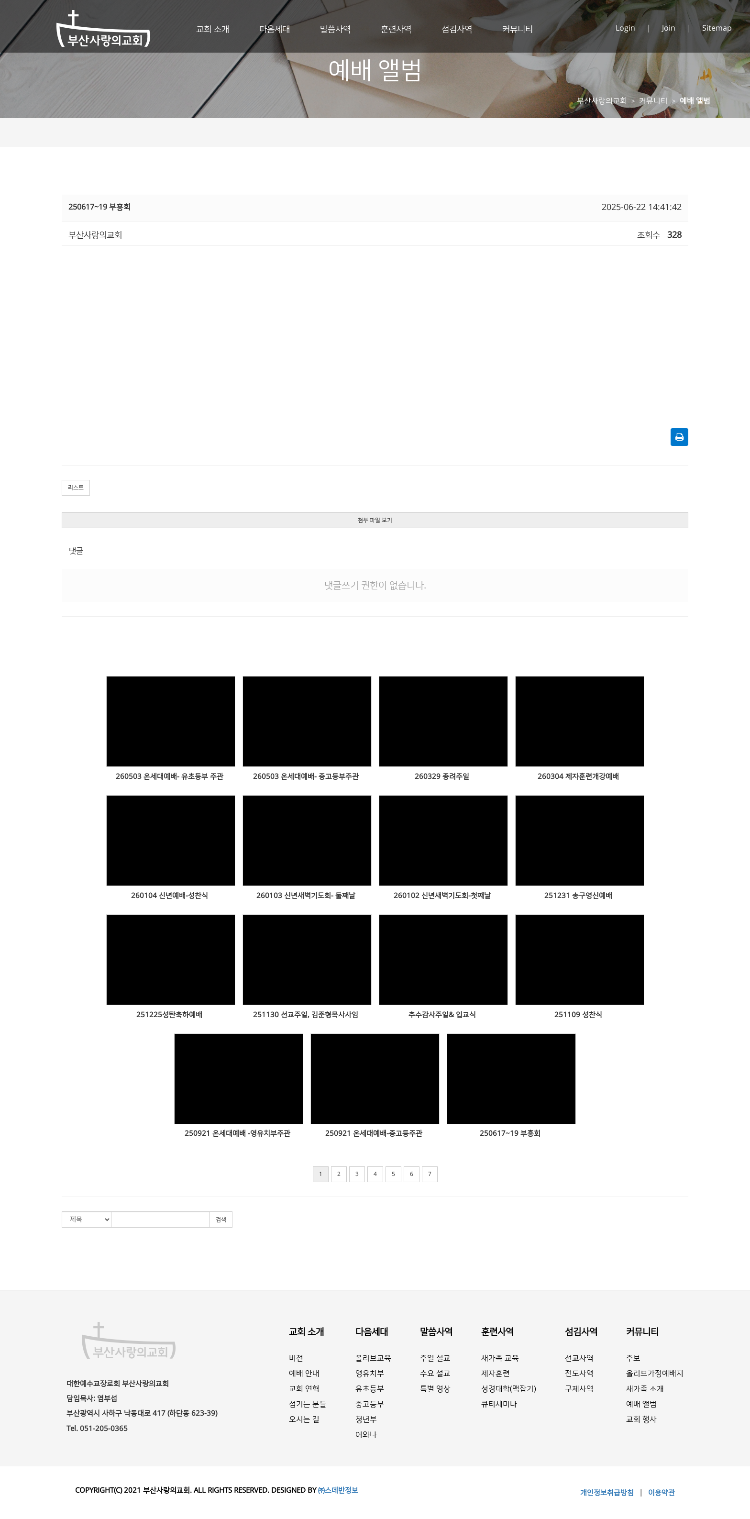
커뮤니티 (517, 29)
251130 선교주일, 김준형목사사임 (305, 1015)
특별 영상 (435, 1389)
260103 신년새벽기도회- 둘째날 (305, 896)
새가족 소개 (645, 1389)
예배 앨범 (695, 101)
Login (626, 28)
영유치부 (369, 1373)
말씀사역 (335, 29)
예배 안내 (304, 1373)
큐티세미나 (499, 1404)
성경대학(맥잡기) (508, 1389)
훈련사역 (396, 29)
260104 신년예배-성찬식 (169, 896)
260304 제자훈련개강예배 (578, 777)
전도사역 (579, 1373)
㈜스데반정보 (338, 1490)
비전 (296, 1358)
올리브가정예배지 (655, 1373)
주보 (633, 1358)
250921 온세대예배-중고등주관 (373, 1134)
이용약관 (660, 1493)
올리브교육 (373, 1358)
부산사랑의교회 (602, 101)
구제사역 (579, 1389)
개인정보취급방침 (608, 1493)
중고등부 (369, 1404)
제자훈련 (495, 1373)
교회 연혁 (304, 1389)
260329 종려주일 (442, 777)
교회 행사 (641, 1419)
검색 (221, 1220)
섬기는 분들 (308, 1404)
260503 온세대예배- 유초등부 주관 (169, 777)
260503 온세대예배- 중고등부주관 (306, 777)
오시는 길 (304, 1419)
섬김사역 (456, 29)
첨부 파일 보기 (375, 520)
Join (669, 28)
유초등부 (369, 1389)
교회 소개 (212, 29)
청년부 (366, 1419)
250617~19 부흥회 (510, 1134)
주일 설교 (435, 1358)
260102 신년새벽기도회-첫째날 (442, 896)
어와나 (366, 1434)
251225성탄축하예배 (169, 1015)
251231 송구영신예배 (578, 896)
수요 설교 (435, 1373)
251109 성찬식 (578, 1015)
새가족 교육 (500, 1358)
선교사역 (579, 1358)
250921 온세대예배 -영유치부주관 (237, 1134)
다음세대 (274, 29)
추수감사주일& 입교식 (442, 1015)
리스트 (76, 488)
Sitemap (717, 28)
